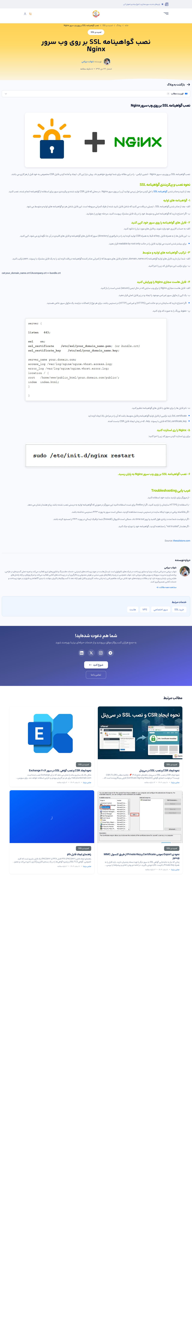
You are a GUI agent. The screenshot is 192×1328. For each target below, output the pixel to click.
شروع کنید (96, 665)
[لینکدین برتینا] (81, 653)
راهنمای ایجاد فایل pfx (79, 854)
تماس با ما (96, 675)
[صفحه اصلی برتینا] (96, 13)
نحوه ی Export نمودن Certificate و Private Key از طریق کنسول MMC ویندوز (141, 856)
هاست (133, 609)
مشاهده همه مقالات (166, 587)
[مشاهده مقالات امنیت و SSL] (171, 764)
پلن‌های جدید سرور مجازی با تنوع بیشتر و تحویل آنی (141, 4)
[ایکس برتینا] (91, 653)
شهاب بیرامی (170, 567)
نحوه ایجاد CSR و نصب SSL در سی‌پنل (159, 770)
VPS (144, 609)
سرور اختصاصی (161, 609)
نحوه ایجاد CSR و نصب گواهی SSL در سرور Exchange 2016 (60, 770)
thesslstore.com (181, 540)
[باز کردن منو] (166, 13)
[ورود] (25, 13)
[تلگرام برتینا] (110, 653)
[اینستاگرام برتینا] (100, 653)
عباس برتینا (175, 782)
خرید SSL (179, 609)
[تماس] (30, 13)
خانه (126, 25)
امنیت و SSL (107, 25)
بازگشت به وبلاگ (178, 84)
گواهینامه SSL (160, 191)
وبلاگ (118, 25)
